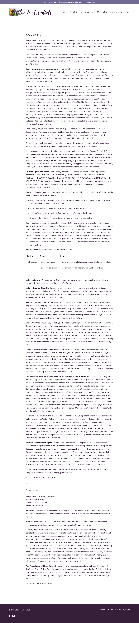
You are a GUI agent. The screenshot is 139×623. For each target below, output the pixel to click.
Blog (105, 12)
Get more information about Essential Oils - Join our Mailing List (69, 2)
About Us (85, 12)
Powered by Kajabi (122, 610)
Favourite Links (115, 12)
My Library (74, 12)
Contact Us (96, 12)
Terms (102, 610)
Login (127, 12)
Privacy (110, 610)
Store (65, 12)
